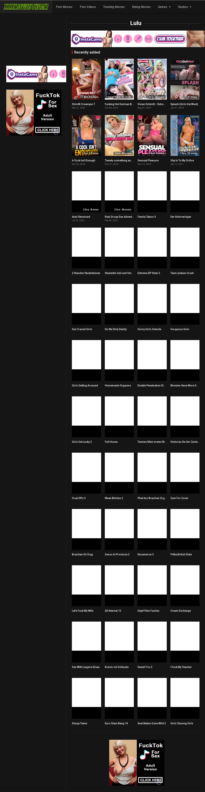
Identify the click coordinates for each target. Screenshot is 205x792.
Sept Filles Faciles (148, 610)
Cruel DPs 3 (79, 498)
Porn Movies (64, 7)
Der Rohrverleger (180, 216)
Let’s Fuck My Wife (82, 610)
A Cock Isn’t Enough (83, 160)
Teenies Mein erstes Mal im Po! (156, 441)
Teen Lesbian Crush (182, 273)
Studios (183, 7)
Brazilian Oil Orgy (82, 554)
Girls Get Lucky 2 (82, 441)
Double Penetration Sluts (152, 385)
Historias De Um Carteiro (185, 441)
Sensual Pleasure (148, 160)
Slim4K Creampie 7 (83, 104)
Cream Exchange (180, 610)
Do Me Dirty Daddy (116, 329)
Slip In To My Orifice (182, 160)
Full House (111, 441)
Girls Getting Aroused (85, 385)
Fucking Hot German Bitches (122, 104)
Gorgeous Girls (179, 329)
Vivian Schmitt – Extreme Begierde (158, 104)
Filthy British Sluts (181, 554)
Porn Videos (88, 7)
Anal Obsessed (81, 216)
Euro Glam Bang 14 (116, 723)
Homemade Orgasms (118, 385)
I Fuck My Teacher (181, 667)
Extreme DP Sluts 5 (149, 273)
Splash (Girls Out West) (184, 104)
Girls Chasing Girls (181, 723)
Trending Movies (114, 7)
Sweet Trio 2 (145, 667)
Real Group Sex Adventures (121, 216)
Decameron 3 (146, 554)
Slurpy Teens (79, 723)
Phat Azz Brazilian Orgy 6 (153, 498)
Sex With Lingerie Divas (86, 667)
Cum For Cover (179, 498)
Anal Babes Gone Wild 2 (152, 723)
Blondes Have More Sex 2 (185, 385)
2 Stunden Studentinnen (86, 273)
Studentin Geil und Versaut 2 (122, 273)
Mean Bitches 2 (114, 498)
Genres (162, 7)
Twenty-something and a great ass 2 (126, 160)
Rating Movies (141, 7)
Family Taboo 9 (147, 216)
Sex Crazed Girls (82, 329)
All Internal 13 (113, 610)
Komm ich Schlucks (117, 667)
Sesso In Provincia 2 (117, 554)
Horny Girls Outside (149, 329)
